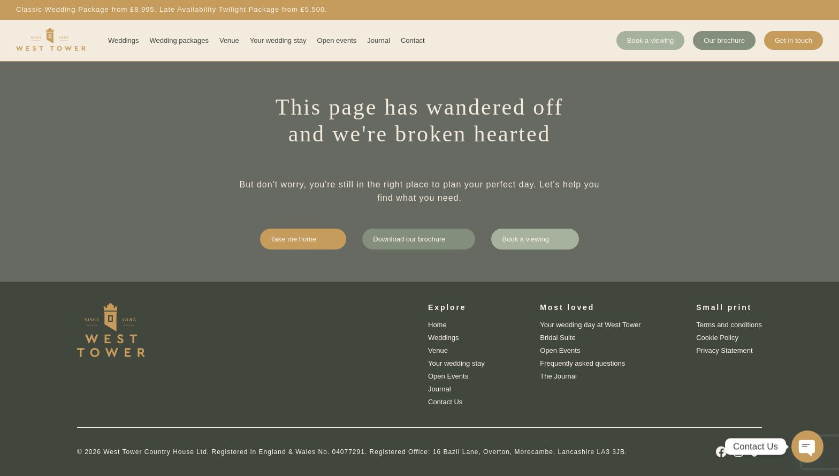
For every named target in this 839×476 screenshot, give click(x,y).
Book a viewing (650, 40)
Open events (337, 40)
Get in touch (793, 40)
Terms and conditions (729, 325)
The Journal (558, 376)
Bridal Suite (557, 338)
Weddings (123, 40)
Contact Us (445, 402)
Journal (378, 40)
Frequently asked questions (582, 363)
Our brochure (724, 40)
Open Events (448, 376)
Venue (229, 40)
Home (437, 325)
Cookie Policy (717, 338)
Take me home (293, 239)
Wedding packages (179, 40)
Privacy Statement (724, 350)
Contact (413, 40)
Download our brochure (409, 239)
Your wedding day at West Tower (590, 325)
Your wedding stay (278, 40)
